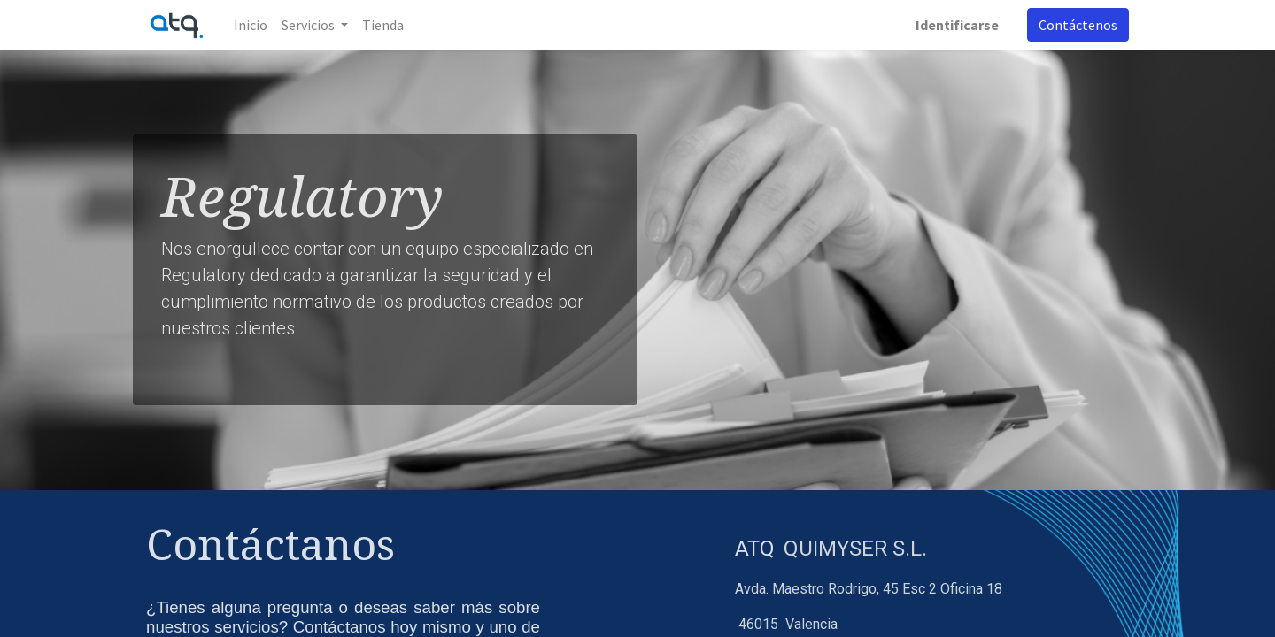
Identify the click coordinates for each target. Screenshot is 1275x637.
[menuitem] (250, 24)
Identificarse (957, 25)
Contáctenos (1078, 25)
